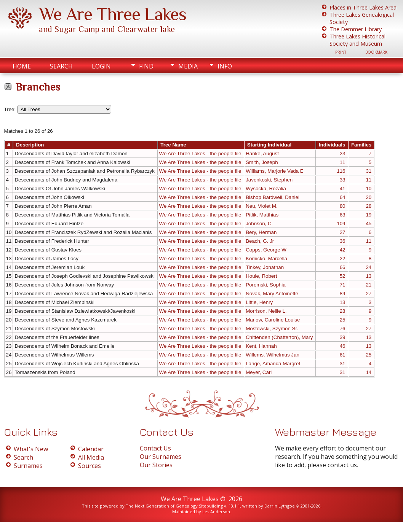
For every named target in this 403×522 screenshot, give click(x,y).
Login (101, 66)
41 (342, 188)
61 (342, 355)
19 (368, 215)
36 (342, 241)
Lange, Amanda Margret (273, 363)
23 (342, 153)
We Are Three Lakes (112, 14)
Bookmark (376, 52)
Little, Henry (259, 302)
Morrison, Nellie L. (266, 311)
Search (61, 66)
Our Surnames (160, 456)
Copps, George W (266, 250)
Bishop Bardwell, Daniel (272, 197)
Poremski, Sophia (265, 285)
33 (342, 180)
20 (368, 197)
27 (342, 232)
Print (340, 52)
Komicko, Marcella (266, 258)
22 (342, 258)
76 (342, 328)
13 (368, 276)
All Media (91, 457)
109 (341, 223)
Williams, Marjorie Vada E (275, 171)
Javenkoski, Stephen (269, 180)
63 (342, 215)
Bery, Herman (261, 232)
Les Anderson (216, 511)
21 (368, 285)
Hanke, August (262, 153)
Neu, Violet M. (261, 206)
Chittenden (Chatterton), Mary (279, 337)
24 (368, 267)
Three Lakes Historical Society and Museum (357, 40)
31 (368, 171)
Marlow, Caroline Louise (273, 320)
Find (146, 66)
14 (368, 372)
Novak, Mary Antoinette (272, 293)
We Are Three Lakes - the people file (200, 153)
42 (342, 250)
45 (368, 223)
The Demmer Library (355, 29)
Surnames (28, 466)
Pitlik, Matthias (262, 215)
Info (224, 66)
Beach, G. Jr (260, 241)
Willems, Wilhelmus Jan (272, 355)
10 (368, 188)
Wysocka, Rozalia (266, 188)
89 (342, 293)
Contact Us (155, 448)
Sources (89, 466)
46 (342, 346)
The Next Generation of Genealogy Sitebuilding (174, 506)
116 (341, 171)
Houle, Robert (261, 276)
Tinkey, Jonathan (265, 267)
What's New (31, 449)
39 (342, 337)
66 (342, 267)
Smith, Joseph (262, 162)
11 (342, 162)
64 (342, 197)
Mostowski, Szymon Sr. (272, 328)
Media (188, 66)
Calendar (91, 449)
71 (342, 285)
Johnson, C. (259, 223)
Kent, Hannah (261, 346)
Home (22, 66)
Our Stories (156, 465)
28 (368, 206)
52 (342, 276)
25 (342, 320)
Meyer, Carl (259, 372)
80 (342, 206)
